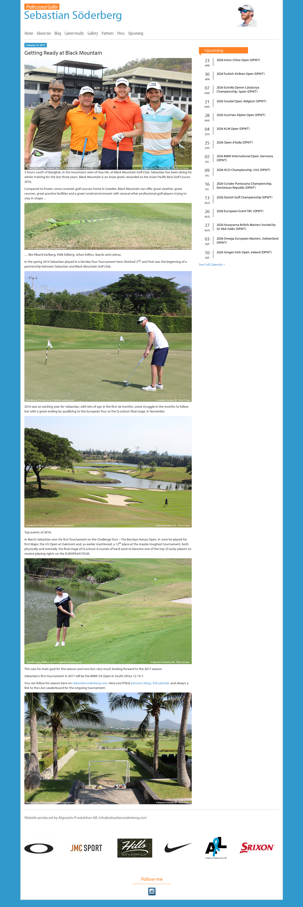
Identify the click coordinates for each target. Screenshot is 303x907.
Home (29, 33)
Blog (57, 33)
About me (44, 33)
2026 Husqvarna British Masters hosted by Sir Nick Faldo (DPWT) (246, 227)
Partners (108, 33)
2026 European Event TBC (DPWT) (240, 211)
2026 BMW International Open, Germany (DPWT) (245, 158)
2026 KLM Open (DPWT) (233, 129)
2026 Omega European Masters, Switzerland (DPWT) (247, 241)
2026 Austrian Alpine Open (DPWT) (241, 115)
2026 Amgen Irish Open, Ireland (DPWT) (244, 252)
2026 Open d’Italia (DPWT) (235, 142)
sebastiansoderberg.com (89, 683)
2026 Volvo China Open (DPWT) (238, 60)
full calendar (161, 683)
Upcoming (135, 33)
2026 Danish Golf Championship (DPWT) (244, 197)
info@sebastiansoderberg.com (123, 817)
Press (121, 33)
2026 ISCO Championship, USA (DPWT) (243, 170)
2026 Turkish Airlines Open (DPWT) (241, 74)
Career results (74, 33)
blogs (147, 683)
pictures (136, 683)
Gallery (93, 33)
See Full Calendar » (212, 264)
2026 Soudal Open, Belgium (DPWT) (241, 101)
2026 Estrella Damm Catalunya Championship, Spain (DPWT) (238, 89)
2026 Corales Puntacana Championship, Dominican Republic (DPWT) (244, 186)
